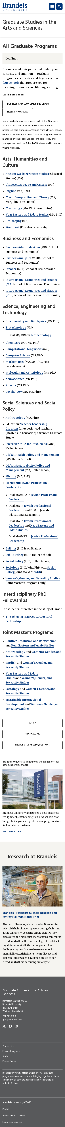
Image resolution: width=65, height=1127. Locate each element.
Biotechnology (16, 327)
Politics (11, 548)
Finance (11, 269)
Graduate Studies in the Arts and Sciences (29, 25)
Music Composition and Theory (27, 197)
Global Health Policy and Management (32, 455)
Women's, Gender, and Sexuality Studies (33, 578)
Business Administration (23, 247)
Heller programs (17, 112)
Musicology (14, 208)
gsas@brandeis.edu (12, 1020)
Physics (11, 385)
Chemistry (13, 342)
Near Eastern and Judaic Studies (27, 214)
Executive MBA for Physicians (26, 444)
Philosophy (13, 221)
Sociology (12, 567)
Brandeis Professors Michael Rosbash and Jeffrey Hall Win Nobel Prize (29, 915)
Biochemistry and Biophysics (26, 321)
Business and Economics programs (28, 104)
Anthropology (15, 417)
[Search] (59, 6)
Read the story (11, 832)
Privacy (5, 1109)
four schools (10, 82)
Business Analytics (18, 258)
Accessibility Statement (14, 1116)
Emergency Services (12, 1122)
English (11, 191)
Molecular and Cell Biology (24, 372)
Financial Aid (32, 734)
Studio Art (12, 227)
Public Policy (14, 555)
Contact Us (8, 1046)
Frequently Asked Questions (32, 745)
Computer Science (18, 355)
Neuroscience (15, 379)
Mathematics (15, 362)
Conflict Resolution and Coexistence (31, 641)
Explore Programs (11, 1051)
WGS (37, 572)
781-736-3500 (9, 1016)
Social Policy (14, 561)
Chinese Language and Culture (26, 184)
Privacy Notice (9, 1061)
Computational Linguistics (24, 349)
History (11, 476)
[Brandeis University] (14, 6)
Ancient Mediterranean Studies (27, 174)
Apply (32, 723)
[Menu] (52, 6)
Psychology (14, 391)
